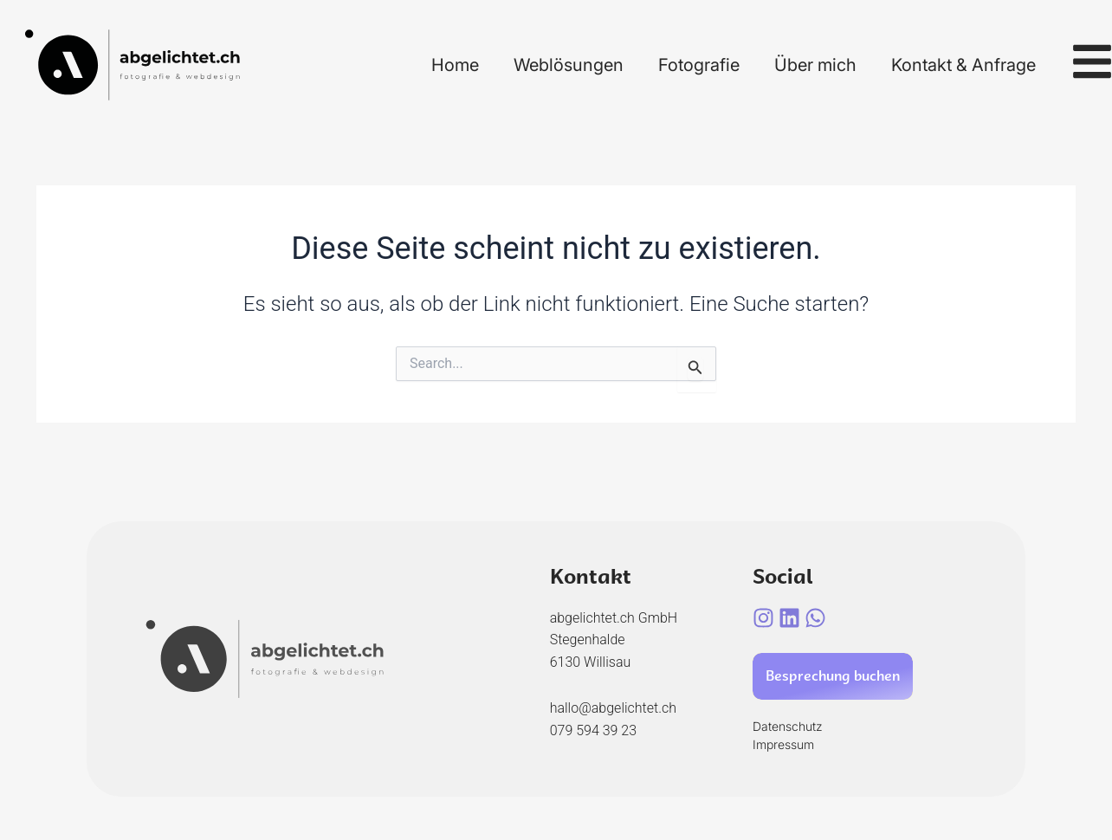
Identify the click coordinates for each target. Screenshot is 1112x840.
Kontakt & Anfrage (963, 65)
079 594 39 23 (593, 730)
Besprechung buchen (833, 676)
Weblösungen (569, 65)
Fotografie (699, 65)
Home (455, 65)
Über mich (815, 65)
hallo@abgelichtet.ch (613, 708)
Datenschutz (788, 726)
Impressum (783, 744)
